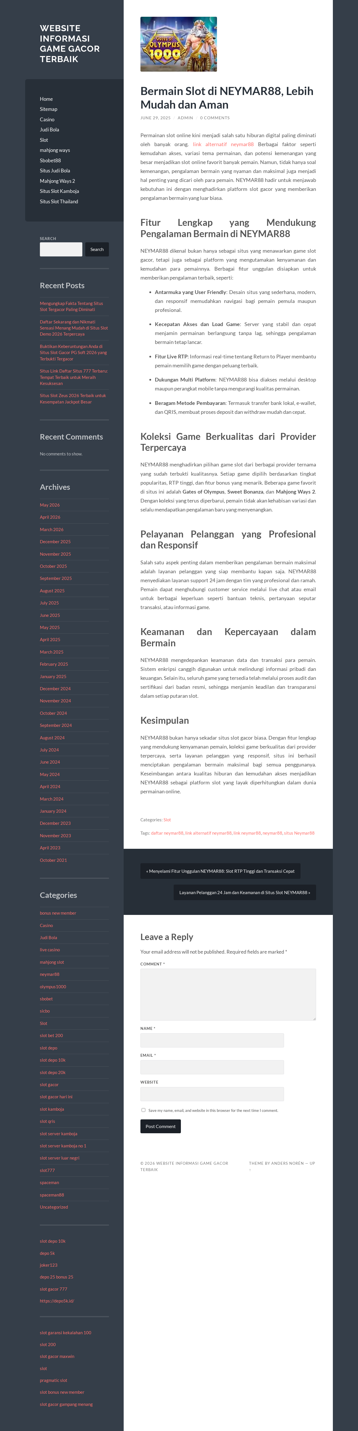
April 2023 (50, 847)
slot (43, 1368)
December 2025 (55, 541)
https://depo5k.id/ (57, 1300)
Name (147, 1028)
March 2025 (52, 651)
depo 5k (47, 1253)
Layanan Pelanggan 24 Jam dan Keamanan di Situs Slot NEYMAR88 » (244, 892)
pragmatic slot (53, 1380)
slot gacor (49, 1084)
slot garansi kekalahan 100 (65, 1332)
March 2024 (52, 798)
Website (149, 1082)
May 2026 (50, 504)
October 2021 (53, 860)
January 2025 (53, 676)
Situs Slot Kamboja (59, 191)
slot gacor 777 (53, 1289)
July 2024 (49, 749)
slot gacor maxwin (57, 1356)
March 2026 (52, 529)
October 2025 (53, 566)
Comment (152, 964)
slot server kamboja (58, 1133)
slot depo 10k (53, 1059)
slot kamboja (52, 1109)
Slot (44, 140)
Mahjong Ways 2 (57, 181)
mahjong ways (55, 150)
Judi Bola (49, 129)
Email (148, 1055)
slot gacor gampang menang (66, 1404)
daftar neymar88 (167, 832)
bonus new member (58, 912)
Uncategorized (54, 1206)
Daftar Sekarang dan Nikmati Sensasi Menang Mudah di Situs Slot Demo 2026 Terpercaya (74, 328)
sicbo (45, 1010)
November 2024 (55, 700)
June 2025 (50, 615)
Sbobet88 (50, 160)
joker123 (48, 1265)
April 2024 (50, 786)
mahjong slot (52, 962)
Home (46, 99)
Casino (47, 119)
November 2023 (55, 835)
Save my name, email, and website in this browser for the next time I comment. (213, 1110)
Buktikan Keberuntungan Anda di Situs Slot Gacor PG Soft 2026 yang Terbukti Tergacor (73, 352)
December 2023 (55, 823)
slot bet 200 (51, 1035)
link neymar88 (247, 832)
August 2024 (52, 737)
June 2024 (50, 761)
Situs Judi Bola (55, 171)
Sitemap (48, 109)
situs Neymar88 (299, 832)
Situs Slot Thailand (59, 201)
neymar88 (50, 974)
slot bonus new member (62, 1392)
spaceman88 (52, 1194)
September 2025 (56, 578)
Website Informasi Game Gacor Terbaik (70, 43)
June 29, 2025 (155, 118)
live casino (50, 949)
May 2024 (50, 774)
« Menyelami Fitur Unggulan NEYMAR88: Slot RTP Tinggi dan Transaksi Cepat (220, 871)
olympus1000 (53, 986)
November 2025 (55, 554)
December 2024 (55, 688)
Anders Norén (287, 1163)
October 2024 (53, 713)
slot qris (47, 1121)
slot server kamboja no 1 (63, 1145)
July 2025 (49, 602)
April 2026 (50, 517)
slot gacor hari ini (56, 1096)
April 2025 (50, 639)
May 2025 (50, 627)
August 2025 (52, 590)
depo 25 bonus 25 (56, 1276)
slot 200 (48, 1344)
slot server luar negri (59, 1157)
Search (48, 238)
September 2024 (56, 725)
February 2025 (54, 664)
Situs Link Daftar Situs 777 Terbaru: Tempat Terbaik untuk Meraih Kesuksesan (74, 377)
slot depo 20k (53, 1072)
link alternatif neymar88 (223, 144)
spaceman (49, 1182)
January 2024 (53, 811)
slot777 (47, 1170)
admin (185, 118)
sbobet (46, 998)
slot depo (48, 1047)
